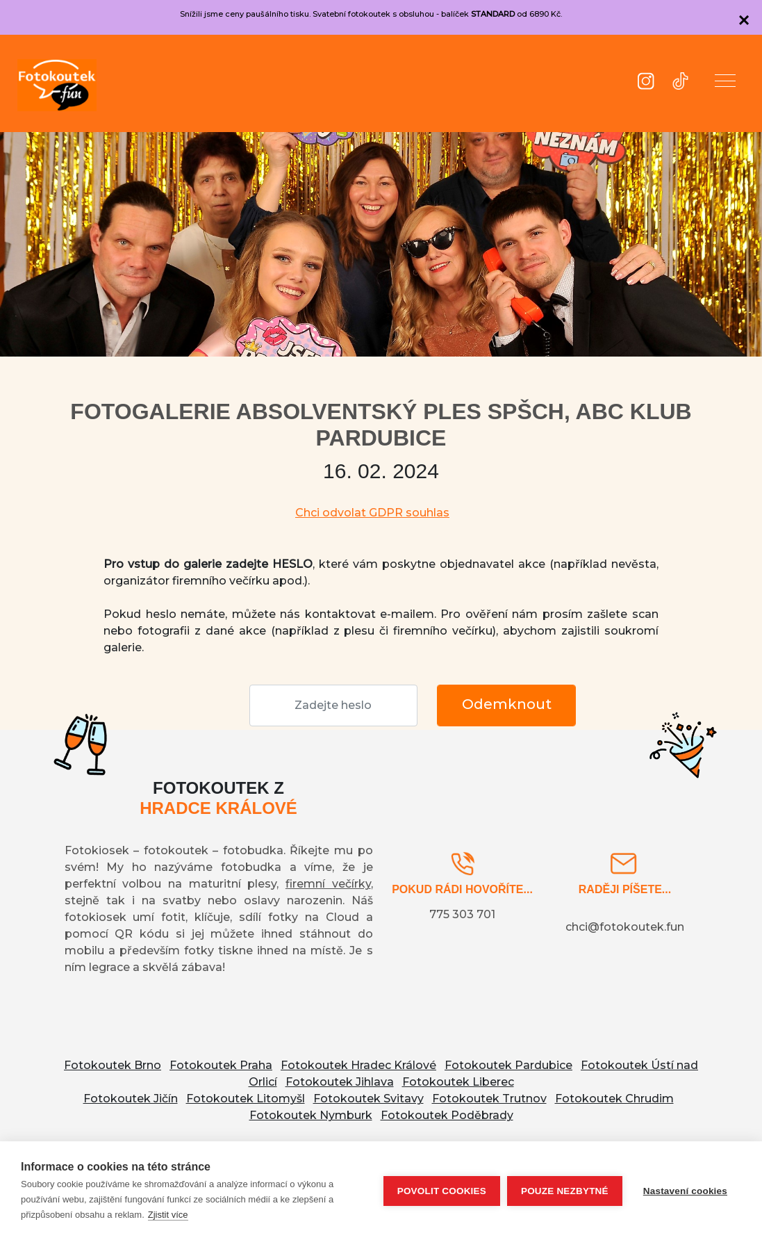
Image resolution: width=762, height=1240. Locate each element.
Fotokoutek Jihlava (339, 1081)
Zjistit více (168, 1214)
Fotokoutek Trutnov (489, 1098)
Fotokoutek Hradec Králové (358, 1065)
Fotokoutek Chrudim (614, 1098)
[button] (725, 83)
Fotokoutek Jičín (130, 1098)
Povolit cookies (441, 1191)
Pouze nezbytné (564, 1191)
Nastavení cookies (685, 1191)
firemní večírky (328, 883)
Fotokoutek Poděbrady (447, 1115)
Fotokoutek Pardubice (508, 1065)
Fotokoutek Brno (112, 1065)
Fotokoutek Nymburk (310, 1115)
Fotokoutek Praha (220, 1065)
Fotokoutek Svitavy (368, 1098)
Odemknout (507, 704)
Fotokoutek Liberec (458, 1081)
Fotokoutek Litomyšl (245, 1098)
